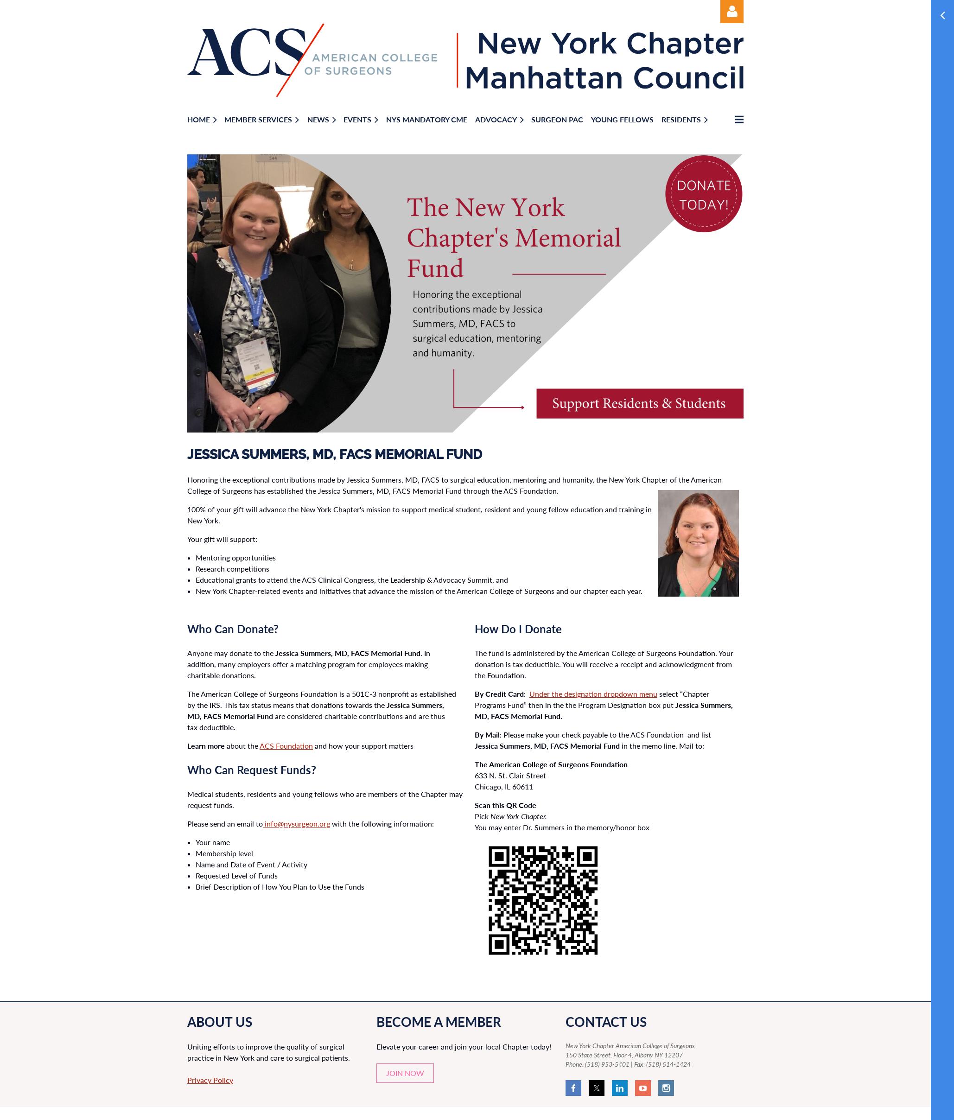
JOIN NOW (405, 1073)
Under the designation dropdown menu (593, 693)
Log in (732, 11)
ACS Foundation (286, 745)
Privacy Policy (210, 1079)
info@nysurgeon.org (296, 823)
